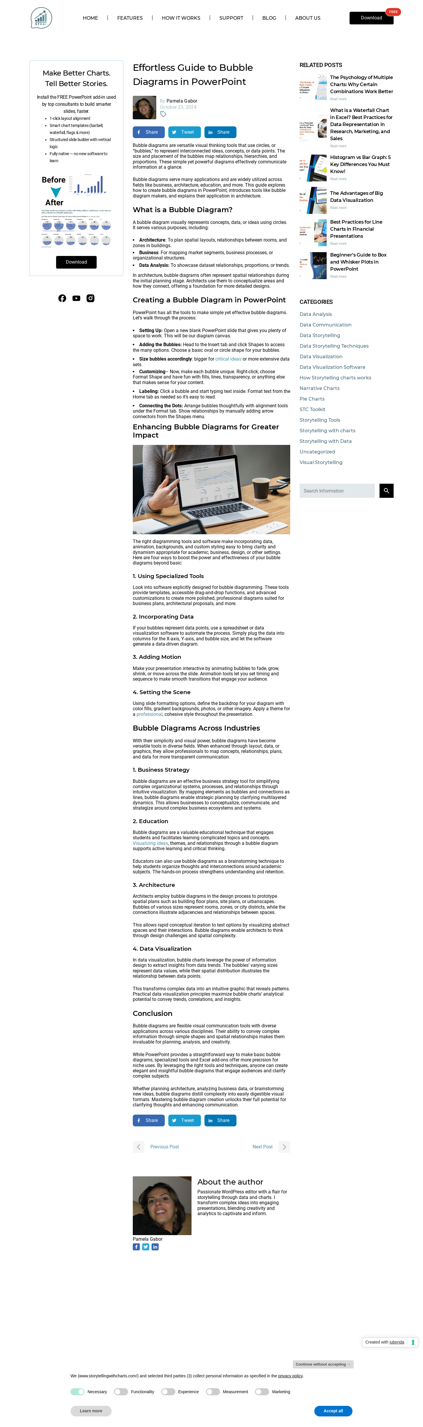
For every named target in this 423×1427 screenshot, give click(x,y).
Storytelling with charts (327, 430)
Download (371, 18)
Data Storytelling (320, 335)
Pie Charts (312, 399)
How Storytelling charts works (335, 378)
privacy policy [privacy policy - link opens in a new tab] (290, 1376)
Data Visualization (321, 356)
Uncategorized (317, 452)
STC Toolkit (312, 409)
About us (307, 18)
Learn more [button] (91, 1410)
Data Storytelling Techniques (334, 346)
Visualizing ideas (150, 843)
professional (149, 714)
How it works (181, 18)
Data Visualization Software (332, 367)
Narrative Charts (320, 388)
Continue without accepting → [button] (323, 1364)
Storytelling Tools (320, 420)
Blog (269, 18)
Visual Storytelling (321, 462)
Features (130, 18)
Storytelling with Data (326, 441)
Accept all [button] (333, 1410)
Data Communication (326, 325)
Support (231, 18)
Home (90, 18)
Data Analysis (316, 314)
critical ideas (228, 359)
